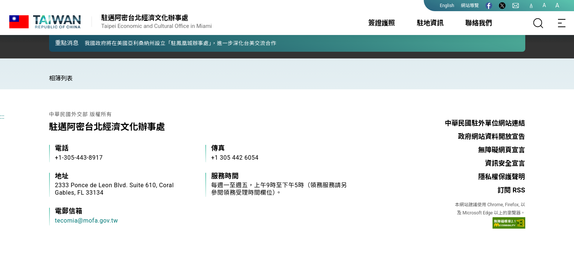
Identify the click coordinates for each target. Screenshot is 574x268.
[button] (60, 42)
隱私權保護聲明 (501, 177)
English (447, 5)
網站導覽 (470, 5)
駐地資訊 (430, 23)
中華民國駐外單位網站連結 (485, 123)
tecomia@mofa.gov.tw (86, 220)
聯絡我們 (478, 23)
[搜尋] (538, 23)
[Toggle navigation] (562, 23)
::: (2, 116)
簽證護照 (381, 23)
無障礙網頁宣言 (501, 150)
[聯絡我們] (515, 5)
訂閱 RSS (511, 190)
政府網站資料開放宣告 (491, 136)
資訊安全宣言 (505, 163)
